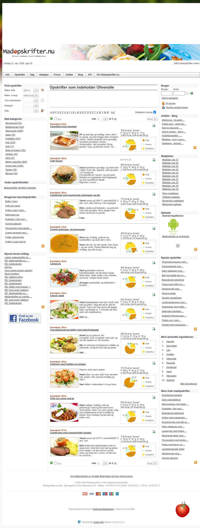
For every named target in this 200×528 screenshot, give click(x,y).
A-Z (113, 112)
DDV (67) (10, 158)
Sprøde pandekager (172, 298)
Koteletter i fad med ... (16, 219)
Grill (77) (9, 146)
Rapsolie (170, 363)
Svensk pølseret (13, 223)
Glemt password (170, 98)
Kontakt (95, 476)
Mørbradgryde (12, 214)
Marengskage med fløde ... (175, 404)
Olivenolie (171, 358)
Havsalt (170, 341)
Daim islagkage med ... (173, 271)
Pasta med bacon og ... (173, 444)
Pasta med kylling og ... (173, 284)
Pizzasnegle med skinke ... (18, 228)
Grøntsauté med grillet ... (174, 307)
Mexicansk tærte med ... (174, 435)
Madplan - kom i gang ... (174, 139)
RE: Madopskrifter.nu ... (16, 293)
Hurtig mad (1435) (14, 166)
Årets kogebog (12, 273)
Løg (168, 350)
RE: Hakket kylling (14, 277)
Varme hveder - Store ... (174, 131)
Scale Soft (98, 522)
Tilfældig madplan (171, 197)
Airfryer (8, 267)
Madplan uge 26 (170, 163)
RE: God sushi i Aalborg (17, 290)
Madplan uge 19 (170, 186)
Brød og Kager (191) (15, 150)
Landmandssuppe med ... (174, 302)
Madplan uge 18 (170, 189)
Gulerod (170, 380)
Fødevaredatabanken (103, 509)
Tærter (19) (11, 169)
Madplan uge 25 (170, 166)
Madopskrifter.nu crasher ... (18, 296)
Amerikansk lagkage (172, 395)
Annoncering (126, 476)
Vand (168, 371)
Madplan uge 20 (170, 182)
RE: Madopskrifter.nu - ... (17, 260)
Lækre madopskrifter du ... (18, 257)
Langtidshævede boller (173, 449)
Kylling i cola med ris (15, 241)
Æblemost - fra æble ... (173, 120)
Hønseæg (171, 376)
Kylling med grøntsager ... (174, 417)
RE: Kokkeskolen (13, 264)
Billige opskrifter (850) (16, 162)
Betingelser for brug (109, 476)
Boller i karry (11, 201)
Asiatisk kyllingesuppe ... (174, 316)
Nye (59, 119)
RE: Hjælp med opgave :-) (18, 287)
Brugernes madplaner (173, 200)
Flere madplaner (170, 193)
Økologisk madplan (171, 204)
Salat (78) (10, 134)
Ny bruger (171, 103)
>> (115, 119)
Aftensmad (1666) (14, 131)
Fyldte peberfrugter (14, 237)
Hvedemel (171, 367)
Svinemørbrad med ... (173, 266)
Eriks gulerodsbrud (171, 399)
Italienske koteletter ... (173, 311)
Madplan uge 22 (170, 176)
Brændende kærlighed (173, 280)
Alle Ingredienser (188, 383)
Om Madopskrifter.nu (80, 476)
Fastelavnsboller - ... (172, 135)
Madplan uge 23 (170, 172)
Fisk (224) (10, 142)
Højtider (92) (11, 154)
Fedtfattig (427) (13, 138)
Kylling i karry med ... (15, 210)
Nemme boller (169, 293)
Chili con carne (12, 206)
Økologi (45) (11, 173)
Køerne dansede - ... (172, 128)
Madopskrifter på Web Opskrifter (20, 188)
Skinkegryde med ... (172, 289)
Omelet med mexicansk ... (175, 324)
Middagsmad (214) (14, 127)
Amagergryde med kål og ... (175, 422)
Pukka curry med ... (171, 320)
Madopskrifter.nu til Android (175, 236)
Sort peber (171, 346)
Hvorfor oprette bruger (177, 107)
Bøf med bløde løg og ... (174, 275)
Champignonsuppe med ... (175, 262)
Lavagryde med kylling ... (174, 431)
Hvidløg (170, 354)
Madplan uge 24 (170, 169)
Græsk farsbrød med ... (17, 232)
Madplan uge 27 (170, 159)
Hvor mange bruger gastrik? (18, 270)
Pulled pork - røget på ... (174, 124)
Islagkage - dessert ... (172, 143)
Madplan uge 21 (170, 179)
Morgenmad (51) (13, 123)
